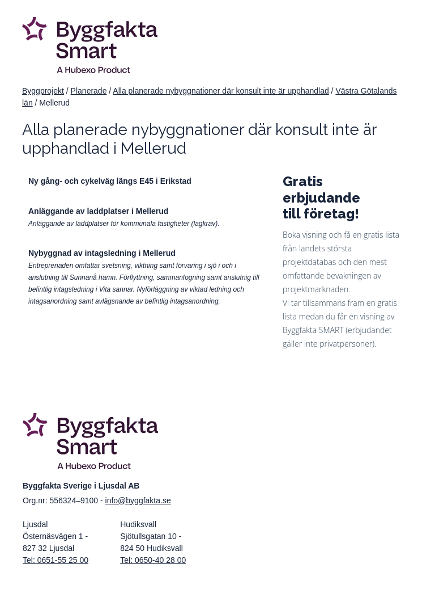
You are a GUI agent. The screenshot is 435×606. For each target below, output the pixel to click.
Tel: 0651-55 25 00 (55, 560)
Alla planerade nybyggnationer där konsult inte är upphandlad (221, 90)
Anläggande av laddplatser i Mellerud (98, 211)
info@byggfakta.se (138, 500)
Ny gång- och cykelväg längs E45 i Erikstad (109, 181)
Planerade (89, 90)
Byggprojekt (43, 90)
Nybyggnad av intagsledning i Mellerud (102, 253)
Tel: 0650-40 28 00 (153, 560)
